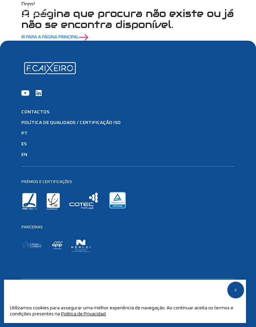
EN (24, 154)
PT (24, 133)
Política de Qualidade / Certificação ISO (71, 122)
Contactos (35, 112)
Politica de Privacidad (83, 314)
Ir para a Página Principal (54, 37)
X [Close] (235, 290)
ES (24, 144)
